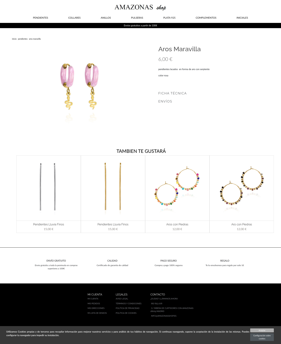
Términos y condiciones (129, 303)
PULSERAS (137, 17)
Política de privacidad (127, 308)
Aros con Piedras (177, 224)
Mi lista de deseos (97, 313)
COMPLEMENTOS (206, 17)
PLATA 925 (169, 17)
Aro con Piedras (241, 224)
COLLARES (74, 17)
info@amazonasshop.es (163, 316)
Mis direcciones (96, 308)
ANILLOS (106, 17)
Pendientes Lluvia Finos (48, 224)
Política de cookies (126, 313)
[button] (11, 194)
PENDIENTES (40, 17)
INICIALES (242, 17)
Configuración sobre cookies (262, 337)
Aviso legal (122, 299)
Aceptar (262, 330)
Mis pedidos (94, 303)
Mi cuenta (93, 299)
